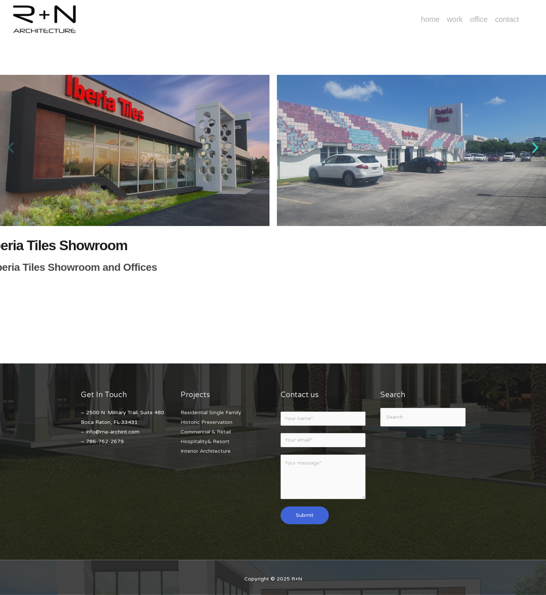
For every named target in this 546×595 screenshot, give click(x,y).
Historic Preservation (206, 422)
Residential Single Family (211, 412)
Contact (507, 19)
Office (478, 19)
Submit (305, 516)
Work (455, 19)
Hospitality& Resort (205, 441)
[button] (11, 148)
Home (430, 19)
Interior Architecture (206, 451)
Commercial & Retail (206, 432)
